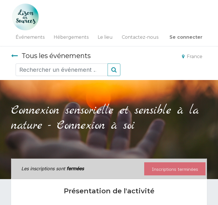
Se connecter (185, 37)
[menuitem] (30, 37)
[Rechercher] (114, 69)
